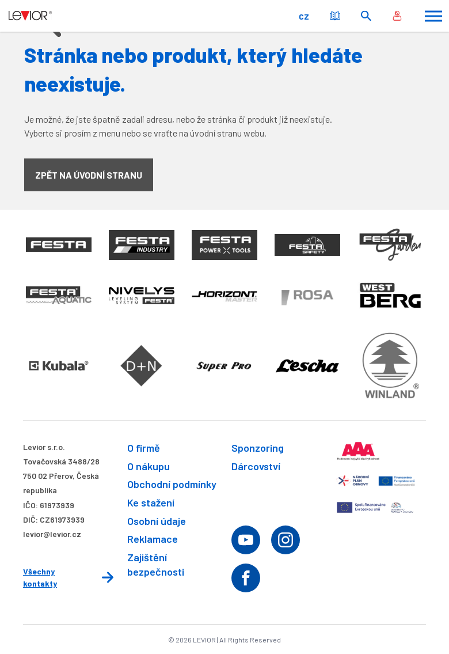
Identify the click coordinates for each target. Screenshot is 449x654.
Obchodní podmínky (171, 484)
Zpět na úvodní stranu (88, 174)
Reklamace (152, 538)
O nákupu (148, 466)
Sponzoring (257, 447)
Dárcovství (255, 466)
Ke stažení (150, 502)
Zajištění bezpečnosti (155, 564)
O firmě (143, 447)
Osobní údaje (156, 521)
